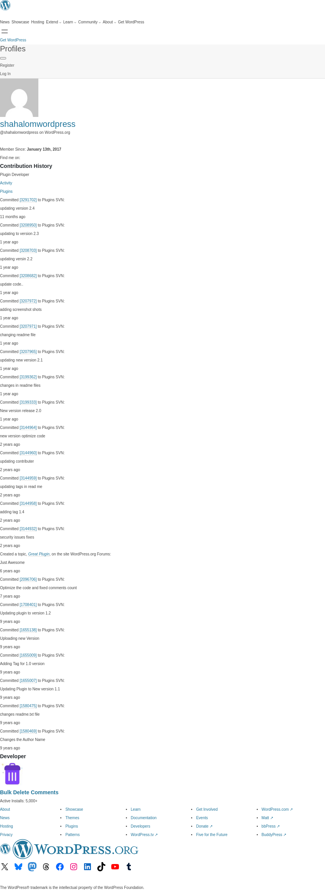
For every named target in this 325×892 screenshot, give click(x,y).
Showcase (74, 809)
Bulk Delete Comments (29, 792)
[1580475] (28, 706)
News (5, 818)
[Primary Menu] (3, 58)
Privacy (6, 835)
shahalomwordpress (38, 124)
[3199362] (28, 377)
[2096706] (28, 579)
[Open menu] (4, 31)
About (5, 809)
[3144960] (28, 453)
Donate (204, 826)
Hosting (6, 826)
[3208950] (28, 225)
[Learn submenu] (69, 22)
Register (7, 65)
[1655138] (28, 630)
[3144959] (28, 478)
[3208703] (28, 250)
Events (202, 818)
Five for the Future (212, 835)
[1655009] (28, 655)
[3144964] (28, 427)
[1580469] (28, 731)
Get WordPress (13, 40)
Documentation (144, 818)
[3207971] (28, 326)
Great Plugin (38, 554)
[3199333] (28, 402)
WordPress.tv (144, 835)
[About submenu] (109, 22)
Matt (267, 818)
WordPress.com (277, 809)
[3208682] (28, 276)
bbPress (271, 826)
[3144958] (28, 503)
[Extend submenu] (53, 22)
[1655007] (28, 680)
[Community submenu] (89, 22)
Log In (5, 74)
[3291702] (28, 200)
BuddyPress (274, 835)
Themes (72, 818)
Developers (140, 826)
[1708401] (28, 605)
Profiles (13, 48)
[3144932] (28, 529)
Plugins (6, 191)
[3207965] (28, 352)
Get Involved (207, 809)
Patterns (72, 835)
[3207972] (28, 301)
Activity (6, 183)
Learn (136, 809)
